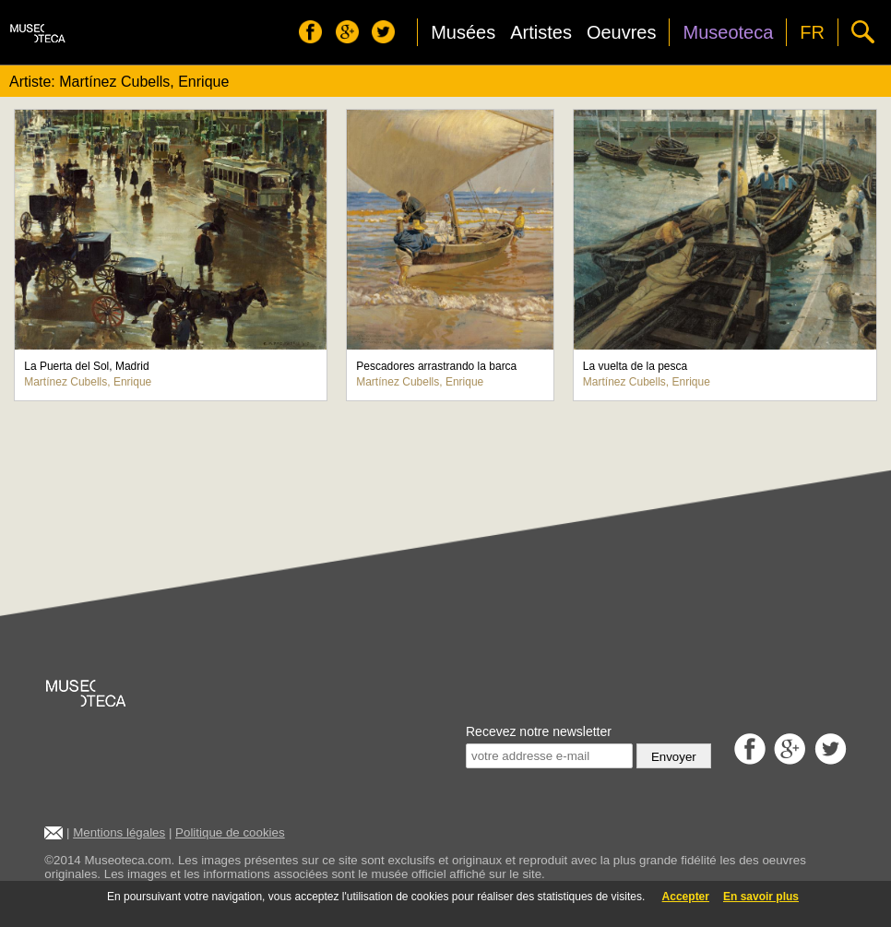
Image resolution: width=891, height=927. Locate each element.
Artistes (541, 32)
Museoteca (728, 32)
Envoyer (673, 757)
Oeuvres (622, 32)
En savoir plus (761, 896)
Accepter (685, 896)
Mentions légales (119, 832)
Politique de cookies (230, 832)
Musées (463, 32)
